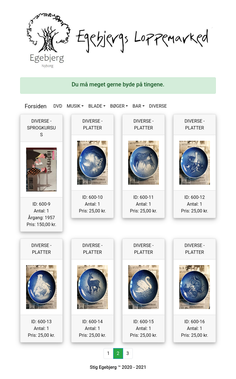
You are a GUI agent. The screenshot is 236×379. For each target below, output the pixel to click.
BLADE (95, 106)
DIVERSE (158, 106)
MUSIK (73, 106)
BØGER (117, 106)
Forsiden (36, 106)
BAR (136, 106)
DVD (57, 106)
